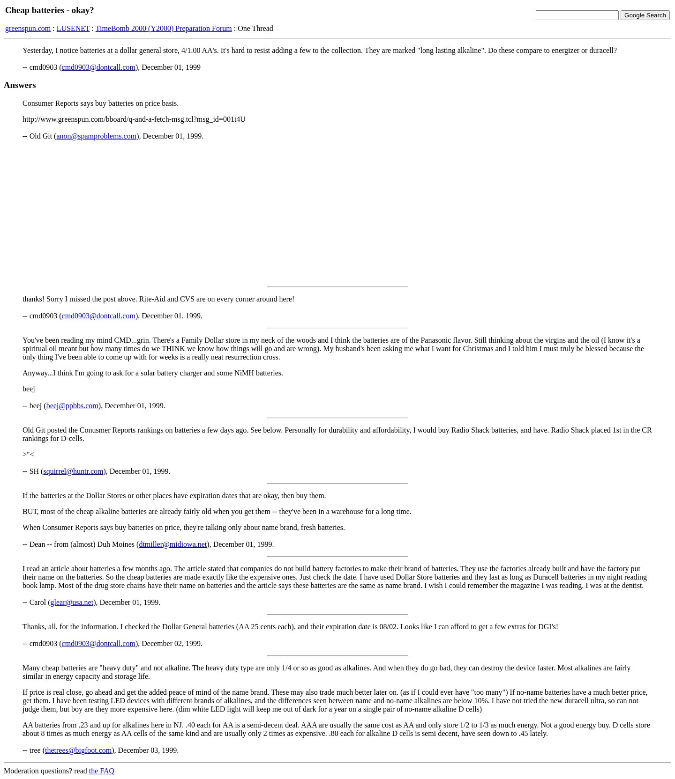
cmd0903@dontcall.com (98, 67)
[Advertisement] (337, 213)
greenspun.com (28, 28)
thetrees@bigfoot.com (78, 750)
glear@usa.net (72, 602)
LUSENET (73, 28)
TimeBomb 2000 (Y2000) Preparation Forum (164, 28)
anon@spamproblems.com (96, 136)
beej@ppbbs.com (72, 406)
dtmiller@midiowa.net (173, 544)
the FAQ (101, 771)
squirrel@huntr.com (73, 471)
